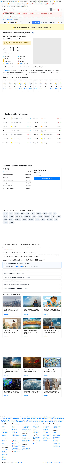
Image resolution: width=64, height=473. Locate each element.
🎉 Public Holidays (16, 451)
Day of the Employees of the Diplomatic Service (13, 16)
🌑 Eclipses (24, 3)
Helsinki (5, 213)
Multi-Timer (14, 432)
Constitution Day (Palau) (34, 13)
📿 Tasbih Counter (37, 440)
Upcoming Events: (9, 13)
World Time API (49, 462)
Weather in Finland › (9, 249)
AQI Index (55, 427)
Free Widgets (46, 426)
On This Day (15, 442)
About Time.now (56, 443)
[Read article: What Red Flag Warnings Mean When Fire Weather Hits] (32, 362)
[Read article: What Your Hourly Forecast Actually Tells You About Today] (52, 301)
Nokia (55, 420)
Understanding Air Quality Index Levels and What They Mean (31, 310)
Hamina (55, 421)
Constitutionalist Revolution (46, 13)
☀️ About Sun (36, 430)
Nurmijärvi (17, 219)
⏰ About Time (15, 448)
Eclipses (52, 22)
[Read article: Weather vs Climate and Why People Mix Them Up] (52, 323)
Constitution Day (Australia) (21, 13)
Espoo (11, 213)
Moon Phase (45, 440)
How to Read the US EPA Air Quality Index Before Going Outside (11, 310)
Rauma (37, 219)
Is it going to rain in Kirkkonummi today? (14, 281)
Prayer (60, 22)
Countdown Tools (26, 430)
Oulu (22, 213)
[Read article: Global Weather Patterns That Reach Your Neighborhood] (32, 384)
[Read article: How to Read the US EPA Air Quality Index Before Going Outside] (12, 301)
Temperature (15, 66)
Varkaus (42, 421)
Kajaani (43, 219)
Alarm (18, 6)
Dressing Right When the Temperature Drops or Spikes (51, 391)
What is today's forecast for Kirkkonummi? (14, 273)
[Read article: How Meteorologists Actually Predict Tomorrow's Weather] (12, 384)
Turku (27, 213)
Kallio (1, 421)
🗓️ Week (22, 6)
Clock (39, 3)
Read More (6, 314)
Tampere (17, 213)
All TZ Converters (26, 438)
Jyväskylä (39, 213)
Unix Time (24, 441)
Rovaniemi (47, 216)
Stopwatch (14, 429)
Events (23, 446)
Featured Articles (57, 434)
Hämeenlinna (27, 216)
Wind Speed (37, 66)
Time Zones (32, 1)
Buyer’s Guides (56, 435)
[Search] (51, 9)
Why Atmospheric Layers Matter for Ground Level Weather (30, 332)
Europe (3, 429)
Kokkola (11, 219)
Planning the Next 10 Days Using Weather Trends (11, 331)
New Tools (55, 440)
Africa (3, 426)
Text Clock (45, 430)
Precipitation (23, 66)
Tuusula (11, 222)
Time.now (6, 10)
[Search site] (31, 9)
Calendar (49, 3)
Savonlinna (60, 420)
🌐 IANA (37, 1)
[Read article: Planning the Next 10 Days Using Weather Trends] (12, 323)
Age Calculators (25, 427)
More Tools (55, 442)
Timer (13, 430)
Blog (54, 438)
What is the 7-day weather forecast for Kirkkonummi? (17, 277)
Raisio (26, 421)
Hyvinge (24, 219)
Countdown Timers (26, 429)
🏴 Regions (26, 1)
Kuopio (45, 213)
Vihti (14, 421)
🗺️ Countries (10, 1)
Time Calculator (25, 426)
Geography (4, 451)
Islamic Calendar (16, 445)
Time (4, 22)
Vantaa (32, 213)
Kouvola (5, 216)
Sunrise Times (36, 426)
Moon (28, 22)
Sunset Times (35, 427)
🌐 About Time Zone (16, 449)
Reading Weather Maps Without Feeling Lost (50, 370)
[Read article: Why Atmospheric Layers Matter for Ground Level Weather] (32, 323)
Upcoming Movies (26, 448)
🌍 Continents (3, 1)
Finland (4, 19)
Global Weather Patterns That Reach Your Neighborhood (32, 391)
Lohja (56, 219)
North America (5, 430)
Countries (4, 442)
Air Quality (4, 459)
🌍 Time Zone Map (44, 1)
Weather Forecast (57, 426)
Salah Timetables (36, 437)
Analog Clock (46, 427)
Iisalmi (38, 421)
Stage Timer (14, 434)
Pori (55, 213)
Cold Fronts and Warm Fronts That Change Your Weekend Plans (11, 371)
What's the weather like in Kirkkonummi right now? (16, 270)
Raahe (46, 421)
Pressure (30, 66)
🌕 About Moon (36, 432)
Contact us (55, 445)
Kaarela (10, 421)
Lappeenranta (19, 216)
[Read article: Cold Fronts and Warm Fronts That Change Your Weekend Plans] (12, 362)
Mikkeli (58, 216)
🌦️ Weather (58, 1)
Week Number (15, 446)
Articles (55, 432)
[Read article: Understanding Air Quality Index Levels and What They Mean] (32, 301)
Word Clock (45, 432)
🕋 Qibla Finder (36, 438)
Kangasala (21, 421)
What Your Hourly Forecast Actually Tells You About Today (52, 309)
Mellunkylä (49, 219)
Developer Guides (58, 462)
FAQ (54, 3)
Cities (3, 443)
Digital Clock (45, 429)
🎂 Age (26, 6)
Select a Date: (37, 172)
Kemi (34, 421)
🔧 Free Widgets (4, 3)
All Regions (4, 440)
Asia (3, 427)
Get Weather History (47, 178)
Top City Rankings (5, 445)
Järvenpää (31, 219)
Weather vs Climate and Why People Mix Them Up (51, 331)
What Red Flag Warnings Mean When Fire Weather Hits (32, 370)
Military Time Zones (16, 435)
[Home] (1, 19)
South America (5, 432)
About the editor (56, 437)
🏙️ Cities (15, 1)
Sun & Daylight (5, 449)
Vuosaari (5, 222)
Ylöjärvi (51, 421)
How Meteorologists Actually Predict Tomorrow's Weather (11, 391)
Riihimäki (6, 421)
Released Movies (25, 449)
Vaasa (34, 216)
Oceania (3, 434)
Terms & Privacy (56, 446)
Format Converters (26, 440)
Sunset (34, 3)
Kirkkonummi (10, 19)
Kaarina (60, 421)
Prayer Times (4, 454)
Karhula (30, 421)
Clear (43, 66)
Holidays (43, 3)
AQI (19, 3)
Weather (36, 22)
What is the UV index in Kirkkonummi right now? (15, 288)
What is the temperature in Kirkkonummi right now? (16, 263)
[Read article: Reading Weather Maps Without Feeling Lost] (52, 362)
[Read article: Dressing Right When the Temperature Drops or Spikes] (52, 384)
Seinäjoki (40, 216)
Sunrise (29, 3)
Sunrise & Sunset (46, 438)
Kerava (47, 420)
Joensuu (11, 216)
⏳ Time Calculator (4, 6)
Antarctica (4, 435)
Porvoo (5, 219)
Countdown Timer (47, 434)
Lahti (50, 213)
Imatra (51, 420)
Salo (17, 421)
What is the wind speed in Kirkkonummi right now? (16, 284)
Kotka (53, 216)
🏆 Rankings (20, 1)
